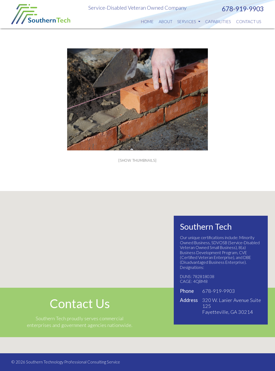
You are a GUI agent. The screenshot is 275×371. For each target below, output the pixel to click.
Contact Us (248, 21)
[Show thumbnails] (137, 160)
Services (188, 21)
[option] (137, 99)
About (165, 21)
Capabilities (218, 21)
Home (147, 21)
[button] (137, 267)
